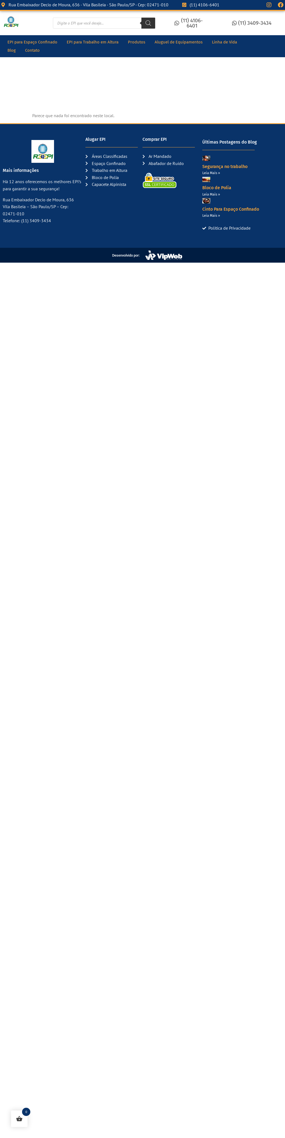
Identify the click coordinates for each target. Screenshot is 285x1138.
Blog (11, 50)
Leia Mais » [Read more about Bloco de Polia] (211, 194)
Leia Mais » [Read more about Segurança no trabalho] (211, 173)
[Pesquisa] (148, 23)
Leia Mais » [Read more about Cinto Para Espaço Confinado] (211, 215)
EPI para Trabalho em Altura (93, 42)
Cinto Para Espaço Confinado (230, 209)
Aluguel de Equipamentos (179, 42)
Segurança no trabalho (225, 166)
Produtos (136, 42)
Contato (32, 50)
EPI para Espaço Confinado (32, 42)
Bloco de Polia (216, 187)
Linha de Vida (224, 42)
